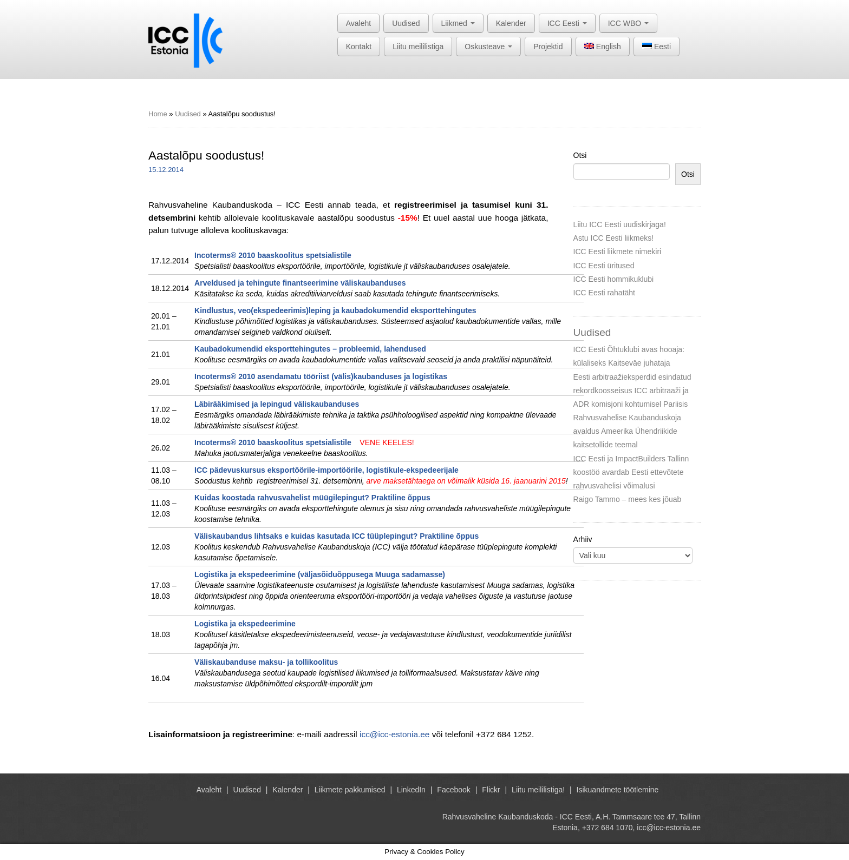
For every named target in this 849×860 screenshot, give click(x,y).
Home (157, 114)
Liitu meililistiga (418, 46)
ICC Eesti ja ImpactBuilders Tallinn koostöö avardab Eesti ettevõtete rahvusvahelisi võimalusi (631, 472)
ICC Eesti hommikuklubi (613, 279)
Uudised (406, 23)
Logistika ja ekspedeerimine (245, 623)
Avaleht (358, 23)
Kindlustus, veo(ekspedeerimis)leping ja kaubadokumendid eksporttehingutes (335, 310)
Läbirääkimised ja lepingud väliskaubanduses (276, 404)
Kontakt (358, 46)
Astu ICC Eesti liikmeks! (613, 238)
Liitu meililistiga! (538, 789)
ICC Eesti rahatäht (604, 292)
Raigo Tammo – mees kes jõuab (627, 499)
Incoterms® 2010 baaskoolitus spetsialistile (272, 255)
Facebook (453, 789)
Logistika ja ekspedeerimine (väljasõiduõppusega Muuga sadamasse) (319, 574)
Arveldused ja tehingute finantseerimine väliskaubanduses (300, 283)
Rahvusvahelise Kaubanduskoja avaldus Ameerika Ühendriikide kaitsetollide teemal (627, 431)
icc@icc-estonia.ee (394, 734)
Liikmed (458, 23)
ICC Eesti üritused (604, 265)
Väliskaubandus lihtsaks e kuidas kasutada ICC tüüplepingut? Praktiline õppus (336, 536)
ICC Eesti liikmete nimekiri (617, 251)
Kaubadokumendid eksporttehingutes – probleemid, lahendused (310, 349)
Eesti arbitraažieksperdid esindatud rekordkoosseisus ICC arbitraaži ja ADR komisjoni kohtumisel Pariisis (632, 390)
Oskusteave (488, 46)
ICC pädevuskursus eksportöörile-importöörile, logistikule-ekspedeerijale (326, 470)
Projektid (548, 46)
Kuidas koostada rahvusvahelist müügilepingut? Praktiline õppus (312, 497)
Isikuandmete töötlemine (618, 789)
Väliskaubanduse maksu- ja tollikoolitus (266, 662)
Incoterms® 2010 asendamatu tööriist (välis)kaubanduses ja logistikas (320, 376)
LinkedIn (411, 789)
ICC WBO (628, 23)
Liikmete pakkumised (350, 789)
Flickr (491, 789)
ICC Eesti (567, 23)
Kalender (511, 23)
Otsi (580, 155)
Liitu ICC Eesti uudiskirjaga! (619, 224)
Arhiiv (582, 539)
